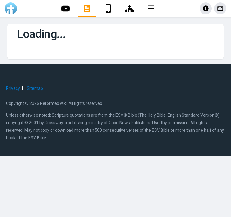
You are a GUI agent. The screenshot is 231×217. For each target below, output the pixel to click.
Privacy (13, 88)
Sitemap (35, 88)
